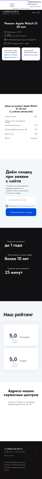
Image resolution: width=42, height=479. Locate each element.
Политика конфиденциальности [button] (14, 467)
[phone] (21, 200)
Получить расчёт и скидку (21, 212)
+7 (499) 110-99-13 (10, 12)
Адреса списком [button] (10, 57)
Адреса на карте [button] (10, 55)
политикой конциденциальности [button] (25, 206)
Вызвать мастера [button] (30, 55)
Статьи (6, 470)
